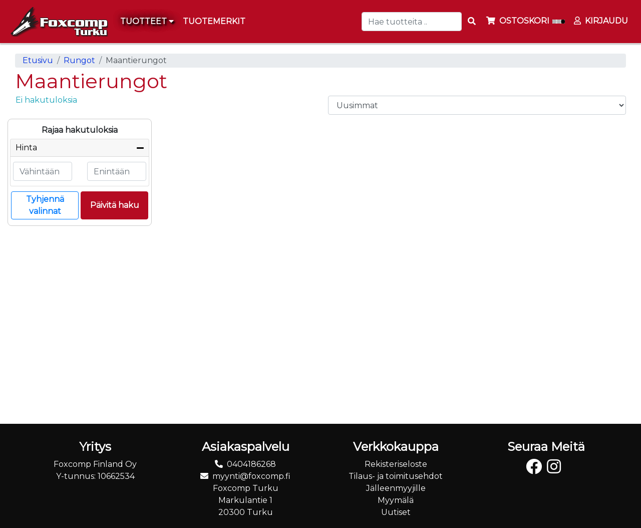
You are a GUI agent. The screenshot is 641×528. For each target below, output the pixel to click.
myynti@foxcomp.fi (251, 476)
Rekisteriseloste (396, 464)
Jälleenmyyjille (396, 488)
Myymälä (396, 500)
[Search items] (471, 21)
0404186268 (251, 464)
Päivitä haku (114, 205)
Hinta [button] (26, 147)
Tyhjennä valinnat (45, 205)
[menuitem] (214, 22)
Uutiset (396, 512)
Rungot (79, 60)
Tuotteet (147, 21)
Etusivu (38, 60)
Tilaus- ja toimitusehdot (396, 476)
